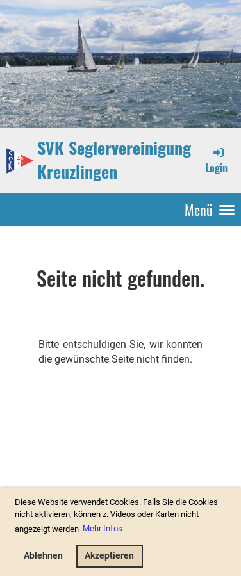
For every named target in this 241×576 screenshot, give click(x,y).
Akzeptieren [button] (109, 555)
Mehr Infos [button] (102, 528)
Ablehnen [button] (43, 555)
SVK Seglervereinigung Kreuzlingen (114, 160)
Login (216, 160)
